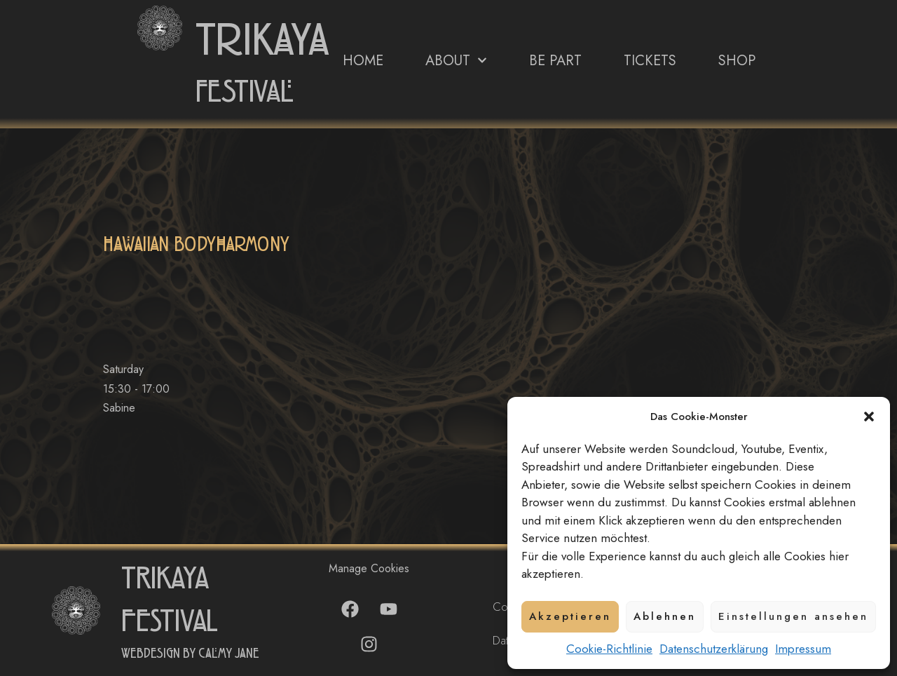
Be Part (555, 60)
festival (245, 92)
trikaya (262, 41)
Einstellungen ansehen (793, 616)
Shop (736, 60)
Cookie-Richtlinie (609, 648)
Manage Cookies (369, 568)
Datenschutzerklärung (713, 648)
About (456, 60)
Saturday (123, 369)
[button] (869, 417)
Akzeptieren (570, 616)
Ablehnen (665, 616)
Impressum (803, 648)
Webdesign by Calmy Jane (190, 653)
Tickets (650, 60)
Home (363, 60)
